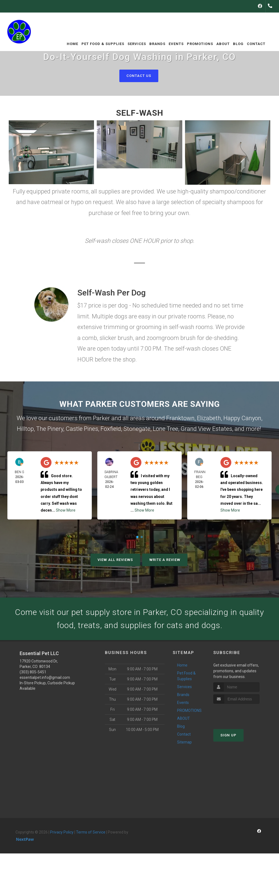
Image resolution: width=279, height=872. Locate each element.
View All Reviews (115, 560)
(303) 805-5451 (33, 672)
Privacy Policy (62, 832)
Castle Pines (82, 428)
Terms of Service (90, 832)
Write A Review (164, 560)
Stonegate (136, 428)
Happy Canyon (242, 418)
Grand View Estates (206, 428)
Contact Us (138, 76)
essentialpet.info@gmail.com (45, 677)
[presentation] (242, 713)
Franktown (180, 418)
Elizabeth (209, 418)
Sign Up (228, 735)
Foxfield (111, 428)
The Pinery (49, 428)
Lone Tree (165, 428)
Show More (65, 510)
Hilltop (25, 428)
